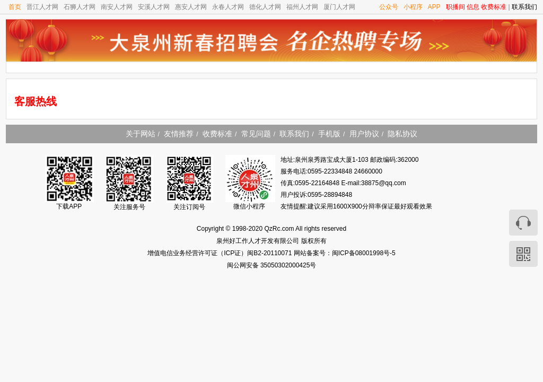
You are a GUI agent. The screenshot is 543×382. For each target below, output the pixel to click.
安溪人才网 (154, 7)
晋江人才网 (42, 7)
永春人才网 (228, 7)
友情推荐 (179, 133)
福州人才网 (302, 7)
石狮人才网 (79, 7)
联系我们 (524, 7)
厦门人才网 (339, 7)
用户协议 (364, 133)
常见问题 (256, 133)
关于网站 (140, 133)
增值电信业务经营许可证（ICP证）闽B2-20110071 (220, 253)
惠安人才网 (191, 7)
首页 (14, 7)
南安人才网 (117, 7)
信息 (473, 7)
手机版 (329, 133)
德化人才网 (265, 7)
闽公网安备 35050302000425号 (272, 265)
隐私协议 (402, 133)
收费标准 (493, 7)
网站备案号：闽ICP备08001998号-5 (345, 253)
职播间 (455, 7)
